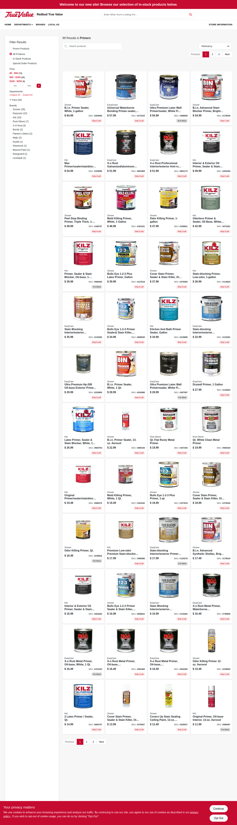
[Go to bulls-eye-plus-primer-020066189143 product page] (169, 486)
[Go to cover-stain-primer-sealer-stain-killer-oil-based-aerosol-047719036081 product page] (126, 707)
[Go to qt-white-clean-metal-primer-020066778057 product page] (211, 430)
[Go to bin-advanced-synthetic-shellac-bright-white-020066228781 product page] (211, 541)
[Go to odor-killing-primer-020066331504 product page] (169, 209)
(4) (19, 125)
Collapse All (15, 95)
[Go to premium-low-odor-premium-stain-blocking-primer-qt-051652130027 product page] (126, 541)
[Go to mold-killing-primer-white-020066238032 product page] (126, 486)
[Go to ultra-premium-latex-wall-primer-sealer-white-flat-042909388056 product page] (169, 98)
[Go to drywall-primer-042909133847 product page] (211, 375)
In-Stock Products (22, 59)
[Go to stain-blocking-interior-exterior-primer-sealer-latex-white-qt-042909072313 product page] (169, 596)
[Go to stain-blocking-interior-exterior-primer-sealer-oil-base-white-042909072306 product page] (169, 541)
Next (227, 54)
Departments (22, 24)
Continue (218, 808)
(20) (17, 117)
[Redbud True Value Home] (19, 15)
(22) (20, 113)
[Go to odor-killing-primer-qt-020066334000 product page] (83, 541)
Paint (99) (17, 100)
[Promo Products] (11, 48)
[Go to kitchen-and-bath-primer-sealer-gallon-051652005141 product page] (169, 320)
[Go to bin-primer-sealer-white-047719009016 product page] (83, 98)
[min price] (15, 86)
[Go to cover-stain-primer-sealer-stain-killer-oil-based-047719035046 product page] (211, 486)
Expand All (28, 95)
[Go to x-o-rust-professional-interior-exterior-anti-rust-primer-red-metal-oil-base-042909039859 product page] (169, 154)
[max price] (29, 86)
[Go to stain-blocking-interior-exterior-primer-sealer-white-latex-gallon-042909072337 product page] (211, 320)
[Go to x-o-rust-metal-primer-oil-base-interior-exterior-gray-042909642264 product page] (169, 652)
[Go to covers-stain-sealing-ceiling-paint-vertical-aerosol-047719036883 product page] (169, 707)
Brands (40, 24)
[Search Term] (147, 14)
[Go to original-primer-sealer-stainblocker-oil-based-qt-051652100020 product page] (83, 486)
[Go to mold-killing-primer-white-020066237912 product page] (126, 209)
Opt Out (218, 818)
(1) (18, 141)
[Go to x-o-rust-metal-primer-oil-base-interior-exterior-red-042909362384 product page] (126, 652)
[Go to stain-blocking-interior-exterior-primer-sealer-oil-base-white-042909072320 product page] (83, 320)
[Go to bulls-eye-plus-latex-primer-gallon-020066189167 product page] (126, 264)
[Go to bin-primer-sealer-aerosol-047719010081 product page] (126, 430)
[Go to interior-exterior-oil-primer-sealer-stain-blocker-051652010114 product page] (83, 596)
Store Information (220, 24)
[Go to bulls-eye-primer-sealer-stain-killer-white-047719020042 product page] (126, 596)
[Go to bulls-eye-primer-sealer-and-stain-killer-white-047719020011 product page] (126, 320)
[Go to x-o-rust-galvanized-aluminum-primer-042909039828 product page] (126, 154)
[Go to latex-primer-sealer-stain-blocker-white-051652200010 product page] (83, 430)
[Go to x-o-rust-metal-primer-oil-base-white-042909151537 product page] (83, 652)
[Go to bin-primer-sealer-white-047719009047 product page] (126, 375)
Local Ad (53, 24)
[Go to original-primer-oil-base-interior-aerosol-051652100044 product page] (211, 707)
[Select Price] (39, 86)
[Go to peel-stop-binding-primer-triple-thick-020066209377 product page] (83, 209)
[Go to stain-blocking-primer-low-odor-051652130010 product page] (211, 264)
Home (8, 24)
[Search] (190, 14)
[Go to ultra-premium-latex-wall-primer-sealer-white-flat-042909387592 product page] (169, 375)
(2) (18, 129)
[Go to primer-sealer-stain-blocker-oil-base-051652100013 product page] (83, 264)
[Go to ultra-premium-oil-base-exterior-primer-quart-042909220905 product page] (83, 375)
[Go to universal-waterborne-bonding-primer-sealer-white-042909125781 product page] (126, 98)
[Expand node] (10, 99)
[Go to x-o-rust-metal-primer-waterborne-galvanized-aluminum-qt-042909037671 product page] (211, 596)
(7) (21, 121)
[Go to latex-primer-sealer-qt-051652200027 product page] (83, 707)
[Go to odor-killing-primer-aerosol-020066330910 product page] (211, 652)
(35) (19, 109)
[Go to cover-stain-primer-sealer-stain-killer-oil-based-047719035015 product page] (169, 264)
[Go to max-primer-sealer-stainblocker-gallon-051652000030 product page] (83, 154)
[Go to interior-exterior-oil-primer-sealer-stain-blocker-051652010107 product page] (211, 154)
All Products (19, 54)
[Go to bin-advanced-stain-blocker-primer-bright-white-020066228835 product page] (211, 98)
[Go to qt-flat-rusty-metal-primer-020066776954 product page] (169, 430)
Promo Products (21, 48)
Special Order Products (25, 63)
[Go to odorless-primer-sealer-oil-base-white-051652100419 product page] (211, 209)
